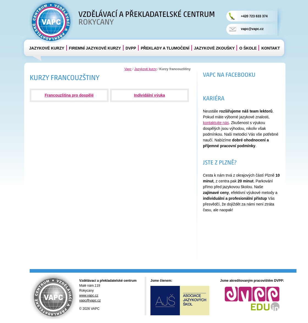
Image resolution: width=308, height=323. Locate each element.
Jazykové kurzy (46, 48)
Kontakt (270, 48)
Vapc (127, 69)
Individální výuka (149, 95)
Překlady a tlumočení (165, 48)
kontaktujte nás (216, 123)
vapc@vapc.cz (252, 29)
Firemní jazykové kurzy (95, 48)
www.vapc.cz (88, 295)
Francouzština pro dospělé (69, 95)
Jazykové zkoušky (214, 48)
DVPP (131, 48)
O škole (248, 48)
